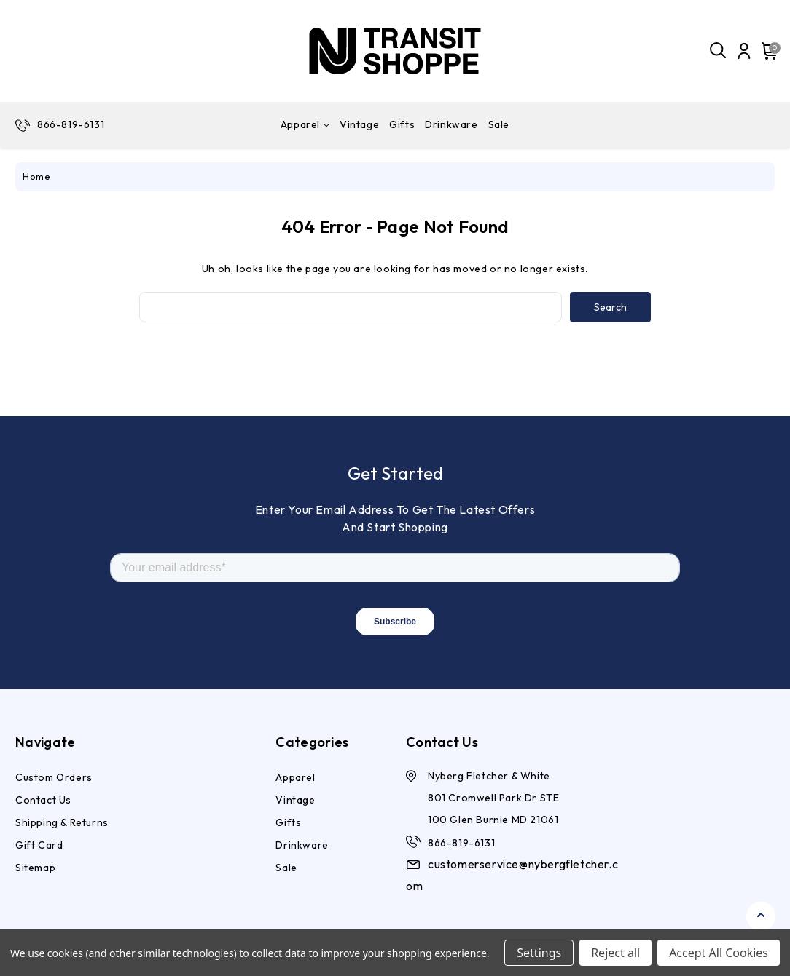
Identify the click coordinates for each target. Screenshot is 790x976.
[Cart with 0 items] (767, 51)
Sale (498, 124)
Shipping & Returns (62, 822)
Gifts (402, 124)
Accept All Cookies (718, 953)
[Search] (718, 51)
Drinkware (451, 124)
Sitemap (35, 867)
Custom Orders (54, 777)
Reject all (615, 953)
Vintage (359, 124)
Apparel (305, 124)
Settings (539, 953)
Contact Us (43, 799)
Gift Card (39, 845)
